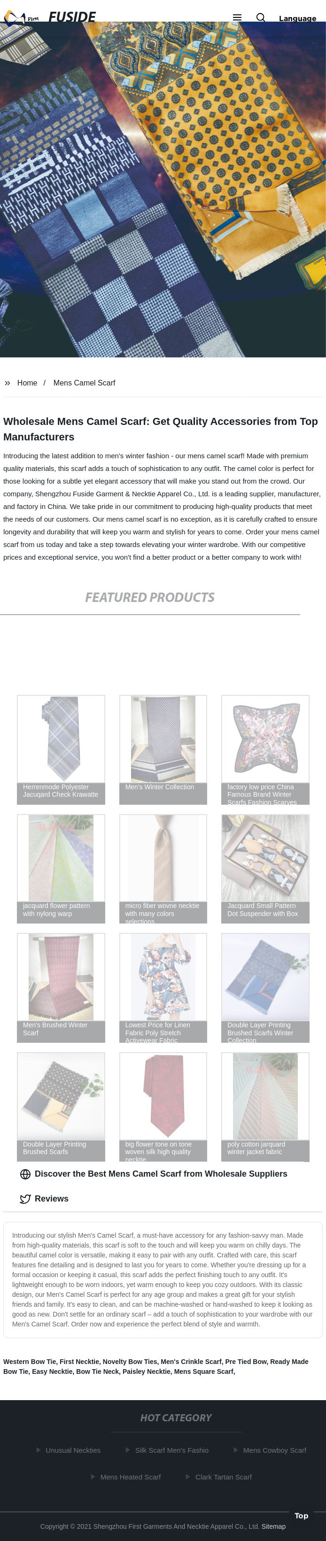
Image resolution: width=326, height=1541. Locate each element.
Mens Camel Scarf (85, 383)
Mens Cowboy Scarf (276, 1450)
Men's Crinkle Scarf (191, 1361)
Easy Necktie (52, 1371)
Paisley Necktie (147, 1371)
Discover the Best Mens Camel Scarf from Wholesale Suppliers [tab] (153, 1174)
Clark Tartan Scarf (225, 1477)
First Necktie (79, 1361)
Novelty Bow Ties (130, 1361)
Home (27, 383)
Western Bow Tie (29, 1361)
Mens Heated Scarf (132, 1477)
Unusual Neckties (74, 1450)
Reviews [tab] (44, 1199)
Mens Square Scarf (203, 1371)
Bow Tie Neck (97, 1371)
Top (302, 1514)
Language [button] (298, 18)
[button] (237, 18)
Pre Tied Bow (245, 1361)
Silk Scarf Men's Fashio (173, 1450)
